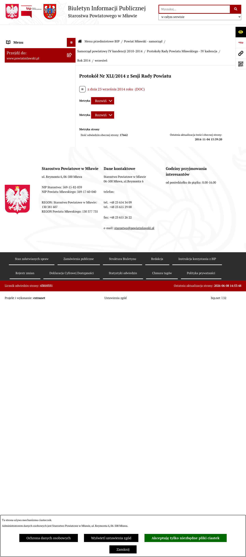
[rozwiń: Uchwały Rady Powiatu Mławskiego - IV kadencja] (72, 220)
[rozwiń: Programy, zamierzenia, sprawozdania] (72, 74)
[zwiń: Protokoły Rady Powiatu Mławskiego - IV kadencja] (72, 254)
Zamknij (123, 549)
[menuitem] (40, 50)
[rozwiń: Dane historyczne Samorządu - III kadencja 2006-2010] (72, 447)
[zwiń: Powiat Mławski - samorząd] (72, 102)
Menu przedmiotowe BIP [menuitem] (26, 39)
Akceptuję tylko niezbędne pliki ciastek (186, 538)
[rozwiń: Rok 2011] (72, 282)
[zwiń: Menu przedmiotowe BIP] (72, 39)
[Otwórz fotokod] (240, 64)
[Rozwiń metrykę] (102, 89)
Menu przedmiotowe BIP (102, 29)
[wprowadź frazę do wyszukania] (194, 9)
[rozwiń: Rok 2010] (72, 270)
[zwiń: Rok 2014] (72, 316)
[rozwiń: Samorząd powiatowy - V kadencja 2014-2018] (72, 147)
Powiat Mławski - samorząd (143, 29)
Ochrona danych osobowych (48, 538)
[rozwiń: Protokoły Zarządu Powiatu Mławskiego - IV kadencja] (72, 419)
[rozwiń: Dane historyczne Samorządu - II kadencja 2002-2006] (72, 464)
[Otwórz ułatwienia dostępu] (240, 32)
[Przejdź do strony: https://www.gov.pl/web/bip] (240, 42)
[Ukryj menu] (71, 30)
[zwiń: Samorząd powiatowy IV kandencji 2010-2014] (72, 164)
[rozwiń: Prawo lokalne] (72, 62)
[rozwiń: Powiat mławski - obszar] (72, 90)
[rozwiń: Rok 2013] (72, 305)
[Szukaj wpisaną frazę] (235, 9)
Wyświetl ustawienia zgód (111, 538)
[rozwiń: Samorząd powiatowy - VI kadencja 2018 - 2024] (72, 130)
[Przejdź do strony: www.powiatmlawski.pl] (240, 53)
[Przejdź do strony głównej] (75, 11)
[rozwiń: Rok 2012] (72, 293)
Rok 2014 (83, 49)
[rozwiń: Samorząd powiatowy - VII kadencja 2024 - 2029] (72, 113)
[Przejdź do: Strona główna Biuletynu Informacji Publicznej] (80, 29)
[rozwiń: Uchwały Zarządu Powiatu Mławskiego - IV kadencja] (72, 237)
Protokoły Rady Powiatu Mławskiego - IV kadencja (182, 39)
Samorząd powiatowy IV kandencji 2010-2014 (110, 39)
